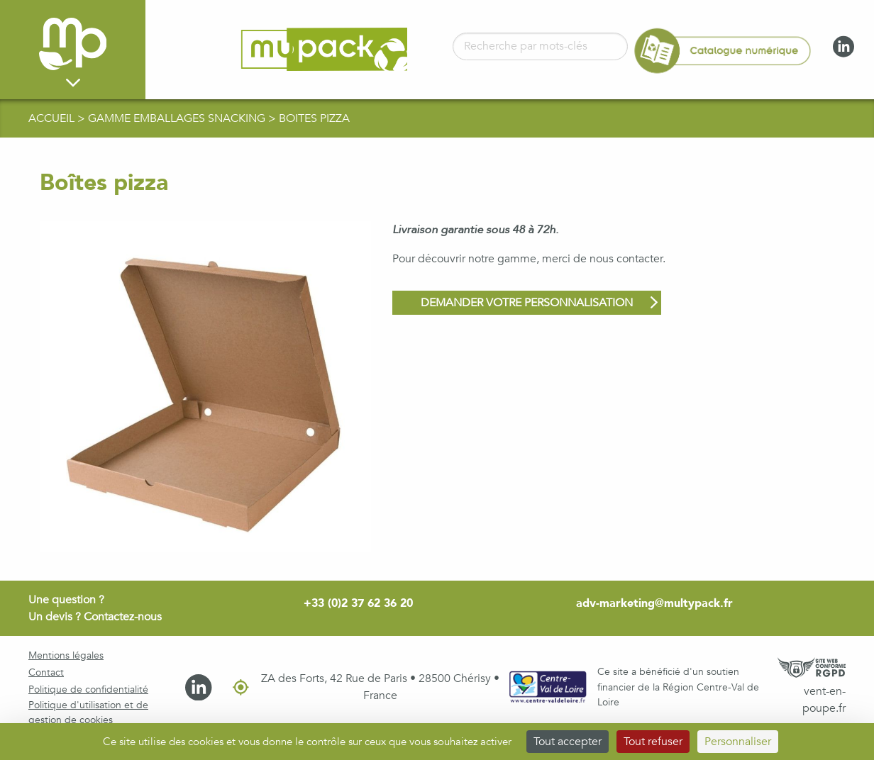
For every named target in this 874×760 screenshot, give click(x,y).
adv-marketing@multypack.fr (654, 603)
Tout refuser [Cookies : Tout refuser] (653, 741)
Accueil (52, 118)
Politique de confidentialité (88, 689)
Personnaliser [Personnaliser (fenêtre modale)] (737, 741)
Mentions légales (66, 655)
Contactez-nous (123, 617)
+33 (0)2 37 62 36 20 (358, 603)
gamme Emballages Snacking (178, 118)
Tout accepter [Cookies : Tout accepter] (567, 741)
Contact (46, 672)
